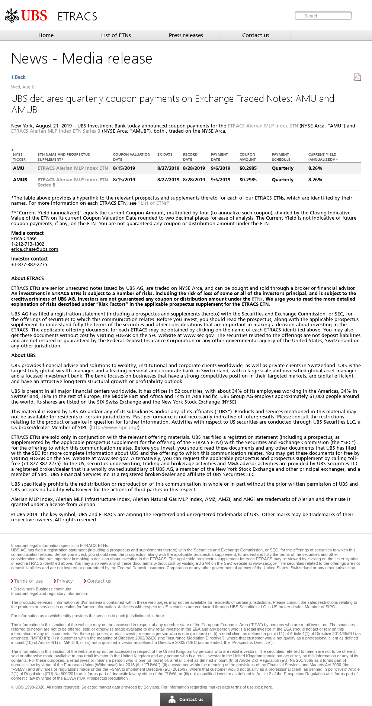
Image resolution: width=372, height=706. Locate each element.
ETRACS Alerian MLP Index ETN (263, 126)
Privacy (65, 581)
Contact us (255, 35)
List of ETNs (116, 35)
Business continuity (53, 589)
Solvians (151, 687)
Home (46, 35)
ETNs (257, 299)
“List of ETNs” (153, 203)
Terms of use (28, 581)
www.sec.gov (264, 563)
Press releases (186, 35)
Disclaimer (22, 589)
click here (155, 615)
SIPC (330, 607)
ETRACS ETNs (94, 545)
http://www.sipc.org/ (114, 427)
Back (20, 77)
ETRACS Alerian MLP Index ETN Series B (55, 131)
